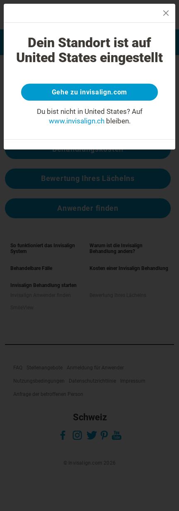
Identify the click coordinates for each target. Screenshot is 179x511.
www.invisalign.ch (76, 121)
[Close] (166, 13)
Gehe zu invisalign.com (89, 92)
